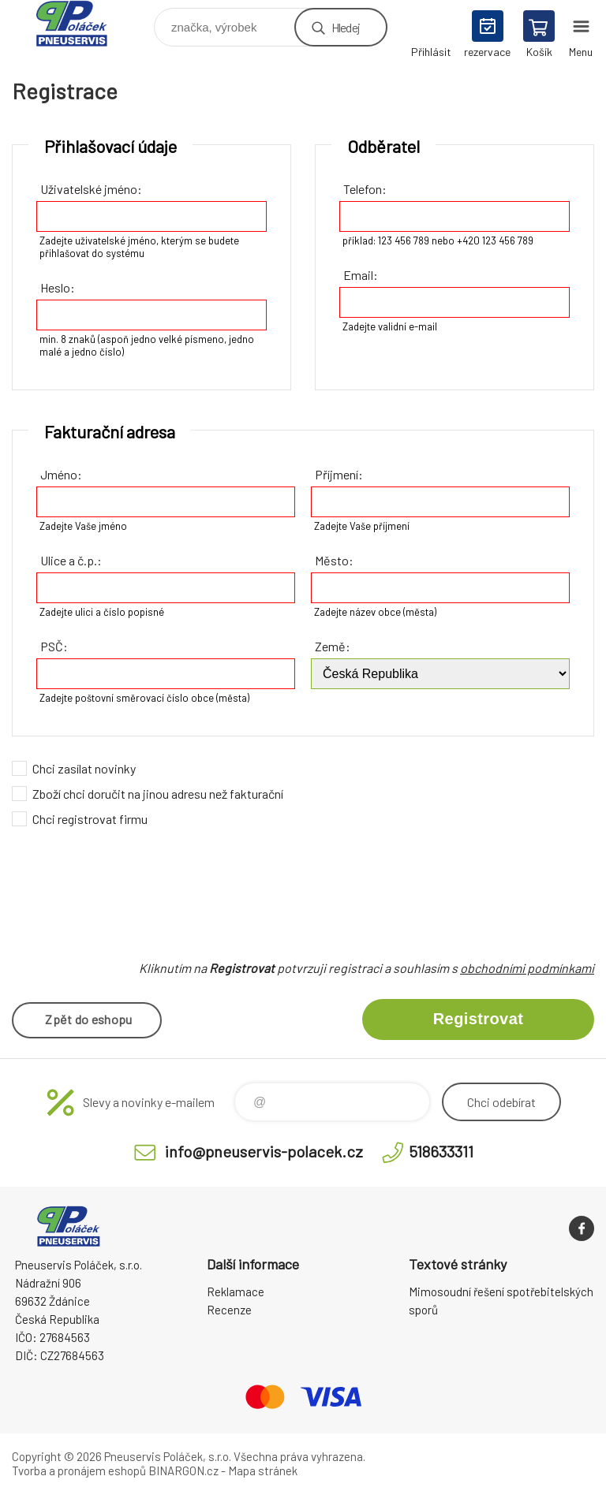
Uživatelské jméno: (91, 188)
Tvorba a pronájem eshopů (79, 1468)
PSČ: (54, 646)
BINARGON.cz (183, 1468)
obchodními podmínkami (527, 967)
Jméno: (61, 474)
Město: (334, 560)
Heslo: (57, 287)
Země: (332, 646)
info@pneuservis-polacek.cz (264, 1148)
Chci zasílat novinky (84, 768)
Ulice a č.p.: (71, 560)
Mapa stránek (262, 1468)
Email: (360, 274)
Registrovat (478, 1018)
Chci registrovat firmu (90, 818)
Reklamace (235, 1289)
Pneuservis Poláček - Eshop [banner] (82, 23)
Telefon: (365, 188)
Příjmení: (339, 474)
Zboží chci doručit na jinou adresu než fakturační (157, 793)
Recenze (229, 1307)
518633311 (441, 1148)
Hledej (345, 27)
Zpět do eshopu (88, 1019)
